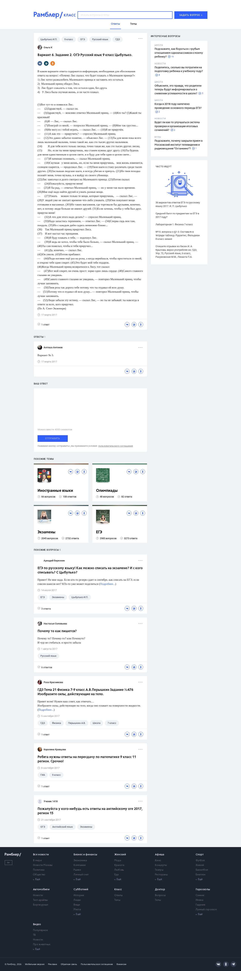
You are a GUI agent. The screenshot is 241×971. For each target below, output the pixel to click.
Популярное (40, 930)
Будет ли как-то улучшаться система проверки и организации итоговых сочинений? (177, 126)
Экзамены (46, 532)
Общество (39, 874)
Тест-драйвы (40, 900)
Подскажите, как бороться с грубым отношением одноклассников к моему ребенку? (179, 53)
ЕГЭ (99, 532)
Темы (117, 900)
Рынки (77, 870)
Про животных (42, 944)
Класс (118, 889)
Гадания (200, 905)
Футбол (200, 860)
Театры (159, 870)
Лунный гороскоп (206, 909)
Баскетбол (202, 870)
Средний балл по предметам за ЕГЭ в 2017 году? (177, 215)
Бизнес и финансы (85, 854)
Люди (77, 900)
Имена (199, 900)
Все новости (41, 854)
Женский (120, 854)
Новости (38, 895)
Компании (80, 865)
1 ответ (43, 324)
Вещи (77, 905)
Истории (79, 895)
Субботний (81, 889)
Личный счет (81, 874)
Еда (116, 874)
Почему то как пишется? (57, 631)
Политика (38, 870)
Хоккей (200, 865)
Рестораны (161, 874)
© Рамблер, (10, 964)
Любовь (119, 870)
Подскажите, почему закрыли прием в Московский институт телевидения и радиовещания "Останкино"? (179, 145)
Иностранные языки (55, 491)
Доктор (160, 889)
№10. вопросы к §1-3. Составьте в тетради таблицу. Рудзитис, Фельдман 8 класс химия (178, 235)
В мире (37, 860)
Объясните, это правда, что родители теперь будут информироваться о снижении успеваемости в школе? (178, 90)
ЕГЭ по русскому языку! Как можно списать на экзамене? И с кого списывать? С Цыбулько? (90, 570)
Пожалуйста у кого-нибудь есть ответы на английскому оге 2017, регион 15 (90, 811)
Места (77, 909)
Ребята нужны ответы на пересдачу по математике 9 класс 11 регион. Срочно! (87, 759)
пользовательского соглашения (115, 446)
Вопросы (160, 895)
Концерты (161, 865)
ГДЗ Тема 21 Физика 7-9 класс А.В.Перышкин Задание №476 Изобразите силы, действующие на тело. (85, 692)
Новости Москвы (42, 865)
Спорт (200, 854)
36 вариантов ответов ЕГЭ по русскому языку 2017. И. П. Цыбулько (178, 204)
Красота (119, 865)
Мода (117, 860)
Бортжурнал (40, 905)
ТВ (34, 935)
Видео (37, 924)
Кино (158, 860)
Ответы (118, 895)
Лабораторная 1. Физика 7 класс (174, 224)
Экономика (80, 860)
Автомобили (41, 889)
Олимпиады (107, 491)
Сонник (200, 895)
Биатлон (201, 874)
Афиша (159, 854)
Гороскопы (203, 889)
